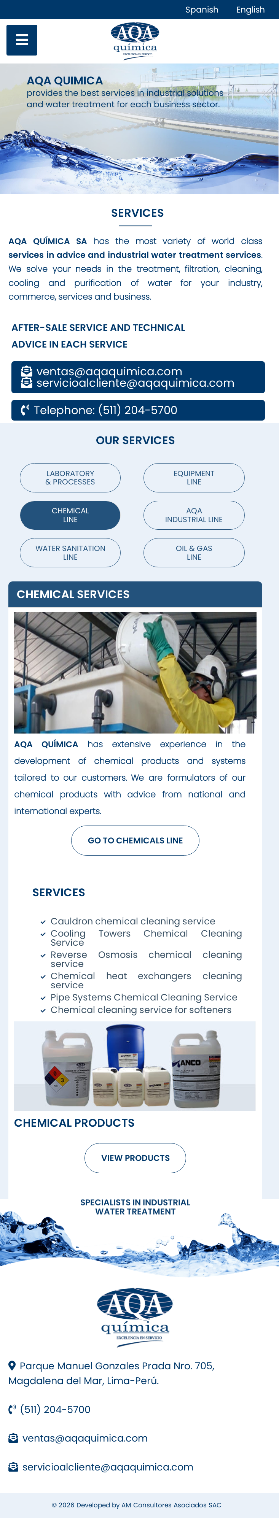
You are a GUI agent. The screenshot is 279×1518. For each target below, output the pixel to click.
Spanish (201, 10)
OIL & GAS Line (194, 552)
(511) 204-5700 (49, 1409)
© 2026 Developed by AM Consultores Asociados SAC (137, 1505)
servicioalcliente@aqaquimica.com (100, 1467)
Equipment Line (194, 477)
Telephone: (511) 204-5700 (99, 410)
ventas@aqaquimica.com (78, 1438)
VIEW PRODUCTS (135, 1158)
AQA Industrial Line (194, 515)
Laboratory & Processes (70, 477)
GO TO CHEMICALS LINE (135, 840)
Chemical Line (70, 515)
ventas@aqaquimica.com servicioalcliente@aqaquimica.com (127, 377)
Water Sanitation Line (70, 552)
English (250, 10)
